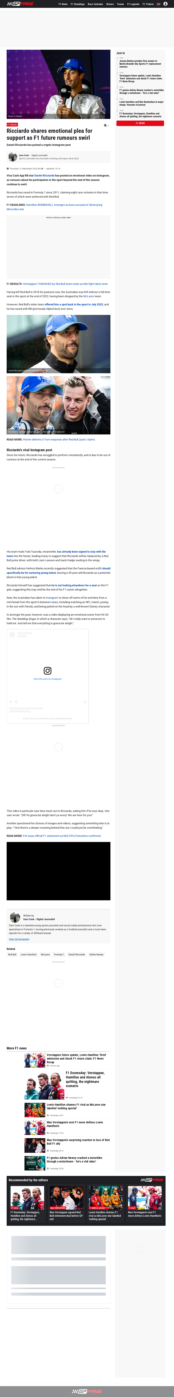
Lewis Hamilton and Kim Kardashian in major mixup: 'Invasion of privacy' (141, 103)
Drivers (110, 4)
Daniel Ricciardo (44, 175)
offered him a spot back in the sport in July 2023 (74, 304)
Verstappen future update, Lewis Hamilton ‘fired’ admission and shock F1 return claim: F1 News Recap (140, 78)
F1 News (63, 4)
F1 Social (12, 124)
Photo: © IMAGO (15, 116)
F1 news (140, 123)
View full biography (19, 939)
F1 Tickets (148, 4)
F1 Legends (133, 4)
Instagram (52, 597)
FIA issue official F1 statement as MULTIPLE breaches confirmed (62, 835)
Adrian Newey (96, 954)
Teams (120, 4)
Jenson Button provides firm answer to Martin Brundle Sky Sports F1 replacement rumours (140, 64)
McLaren (88, 296)
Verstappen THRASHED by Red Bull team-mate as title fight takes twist (65, 283)
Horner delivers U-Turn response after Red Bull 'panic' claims (59, 439)
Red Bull (12, 954)
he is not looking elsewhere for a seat (74, 585)
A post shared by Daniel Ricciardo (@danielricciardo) (47, 718)
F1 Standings (78, 4)
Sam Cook (24, 155)
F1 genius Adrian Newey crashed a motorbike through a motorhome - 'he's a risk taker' (141, 91)
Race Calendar (95, 4)
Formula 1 (59, 954)
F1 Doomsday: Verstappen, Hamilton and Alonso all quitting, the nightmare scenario (140, 115)
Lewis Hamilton (29, 954)
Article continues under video (58, 217)
